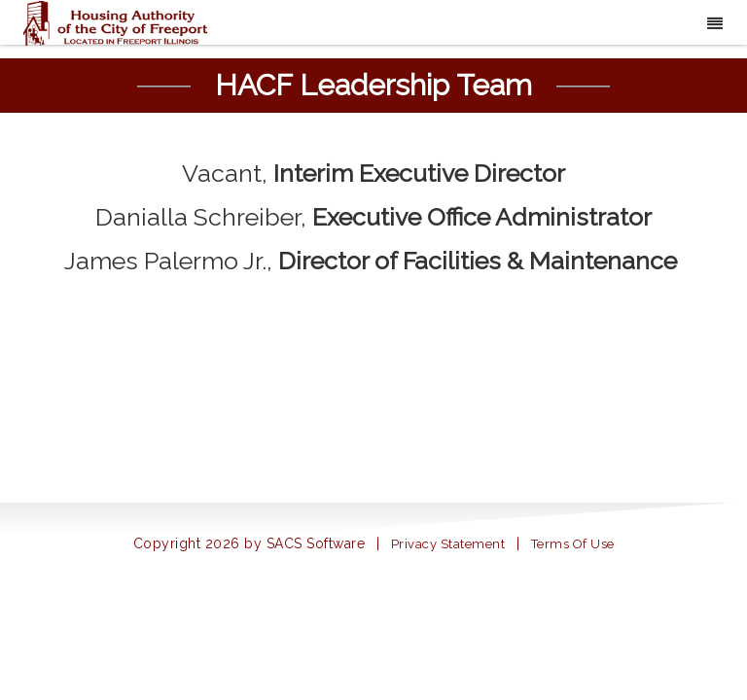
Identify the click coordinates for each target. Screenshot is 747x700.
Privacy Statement (448, 544)
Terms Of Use (573, 544)
